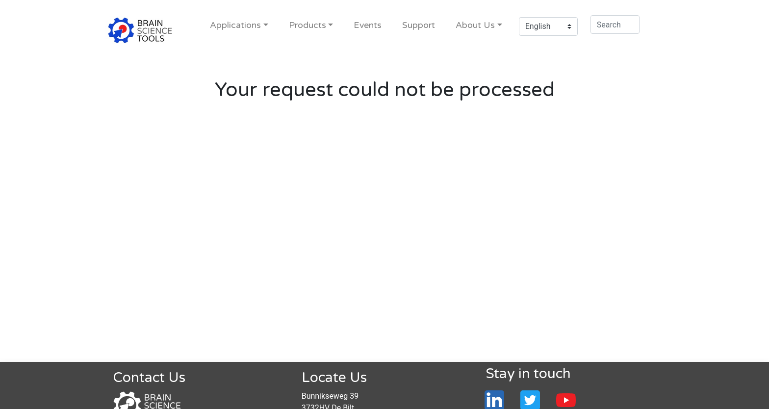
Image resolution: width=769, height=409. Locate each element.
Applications (235, 25)
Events (368, 25)
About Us (475, 25)
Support (418, 25)
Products (307, 25)
